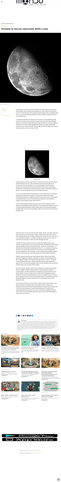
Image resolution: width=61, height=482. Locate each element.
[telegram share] (32, 315)
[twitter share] (19, 315)
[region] (21, 12)
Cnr (1, 115)
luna (4, 115)
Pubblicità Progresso (25, 392)
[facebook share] (16, 315)
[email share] (21, 315)
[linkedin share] (25, 315)
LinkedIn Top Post (44, 392)
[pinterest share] (23, 315)
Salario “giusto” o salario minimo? (9, 395)
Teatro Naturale (4, 25)
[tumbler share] (30, 315)
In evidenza (3, 392)
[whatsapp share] (28, 315)
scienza (8, 115)
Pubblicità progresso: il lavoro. (8, 371)
